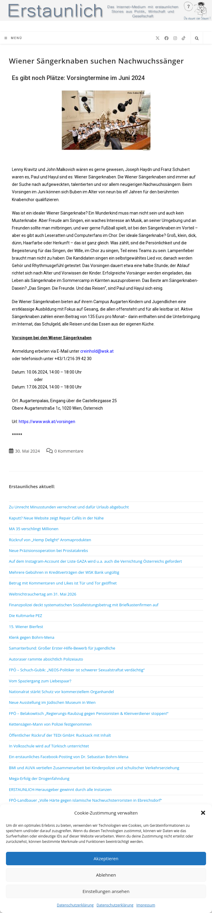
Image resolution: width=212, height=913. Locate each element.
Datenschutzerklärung (75, 905)
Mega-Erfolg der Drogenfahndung (39, 778)
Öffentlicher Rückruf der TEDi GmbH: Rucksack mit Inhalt (60, 735)
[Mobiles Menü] (13, 38)
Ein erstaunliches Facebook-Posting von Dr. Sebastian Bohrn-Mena (68, 756)
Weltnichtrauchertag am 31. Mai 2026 (42, 594)
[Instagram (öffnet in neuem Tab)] (175, 38)
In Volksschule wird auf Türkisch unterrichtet (49, 746)
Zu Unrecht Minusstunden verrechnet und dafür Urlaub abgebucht (69, 507)
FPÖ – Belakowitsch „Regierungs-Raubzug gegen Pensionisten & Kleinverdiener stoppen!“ (88, 713)
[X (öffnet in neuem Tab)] (157, 38)
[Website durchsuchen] (197, 38)
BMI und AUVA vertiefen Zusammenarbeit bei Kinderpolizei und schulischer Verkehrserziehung (94, 767)
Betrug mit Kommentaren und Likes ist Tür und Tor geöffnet (63, 583)
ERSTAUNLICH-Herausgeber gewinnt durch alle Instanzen (60, 789)
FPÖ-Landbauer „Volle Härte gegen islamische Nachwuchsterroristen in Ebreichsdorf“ (85, 800)
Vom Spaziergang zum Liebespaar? (40, 681)
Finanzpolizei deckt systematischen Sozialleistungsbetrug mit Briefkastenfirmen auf (83, 604)
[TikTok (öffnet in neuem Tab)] (183, 38)
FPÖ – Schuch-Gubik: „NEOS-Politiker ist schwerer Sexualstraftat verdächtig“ (77, 670)
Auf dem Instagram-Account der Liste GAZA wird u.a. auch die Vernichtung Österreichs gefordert (95, 561)
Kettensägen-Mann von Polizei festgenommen (50, 724)
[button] (203, 813)
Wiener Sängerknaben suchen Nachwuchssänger (96, 61)
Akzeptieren (106, 858)
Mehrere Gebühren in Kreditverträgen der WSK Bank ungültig (64, 572)
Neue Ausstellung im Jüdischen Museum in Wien (52, 702)
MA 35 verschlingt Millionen (34, 528)
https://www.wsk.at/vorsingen (47, 421)
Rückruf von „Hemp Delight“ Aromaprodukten (50, 539)
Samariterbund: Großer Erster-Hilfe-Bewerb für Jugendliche (62, 648)
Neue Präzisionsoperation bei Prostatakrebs (48, 550)
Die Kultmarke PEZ (25, 615)
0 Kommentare (68, 451)
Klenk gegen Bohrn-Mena (31, 637)
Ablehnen (106, 875)
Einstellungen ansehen (106, 891)
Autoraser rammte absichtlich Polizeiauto (46, 659)
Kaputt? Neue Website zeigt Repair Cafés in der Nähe (56, 518)
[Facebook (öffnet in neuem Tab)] (166, 38)
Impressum (145, 905)
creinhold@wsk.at (97, 351)
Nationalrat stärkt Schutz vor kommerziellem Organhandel (61, 691)
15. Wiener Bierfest (26, 626)
